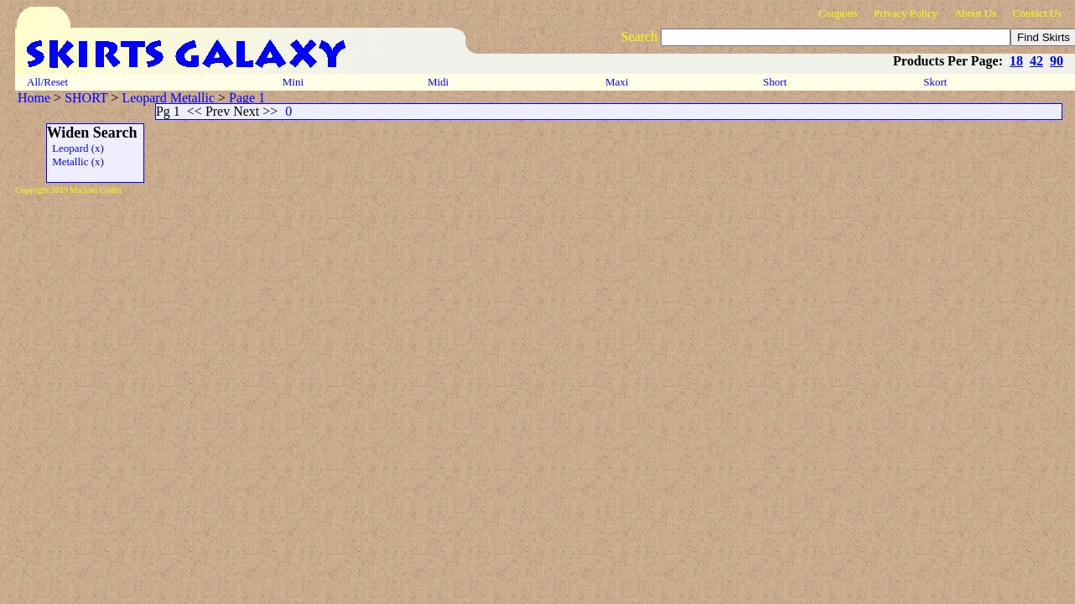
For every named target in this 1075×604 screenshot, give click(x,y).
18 (1016, 61)
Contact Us (1037, 13)
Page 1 (247, 98)
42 (1036, 61)
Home (34, 98)
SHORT (86, 98)
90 (1056, 61)
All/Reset (47, 82)
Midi (438, 82)
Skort (937, 82)
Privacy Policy (905, 13)
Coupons (837, 13)
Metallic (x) (75, 161)
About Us (975, 13)
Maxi (618, 82)
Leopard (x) (75, 148)
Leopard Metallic (168, 98)
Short (776, 82)
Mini (293, 82)
